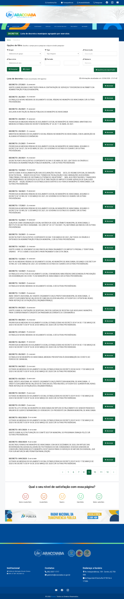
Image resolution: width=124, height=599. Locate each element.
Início (9, 40)
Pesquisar (13, 69)
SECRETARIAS (38, 26)
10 (95, 471)
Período (49, 59)
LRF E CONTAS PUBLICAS (60, 26)
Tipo (47, 50)
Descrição (88, 50)
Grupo (10, 50)
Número (87, 59)
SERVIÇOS (48, 26)
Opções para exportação (105, 70)
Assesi (53, 596)
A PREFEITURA (16, 26)
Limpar (26, 69)
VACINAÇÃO (85, 26)
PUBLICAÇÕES (74, 26)
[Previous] (62, 471)
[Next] (107, 471)
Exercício (11, 59)
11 (101, 471)
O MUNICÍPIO (27, 26)
